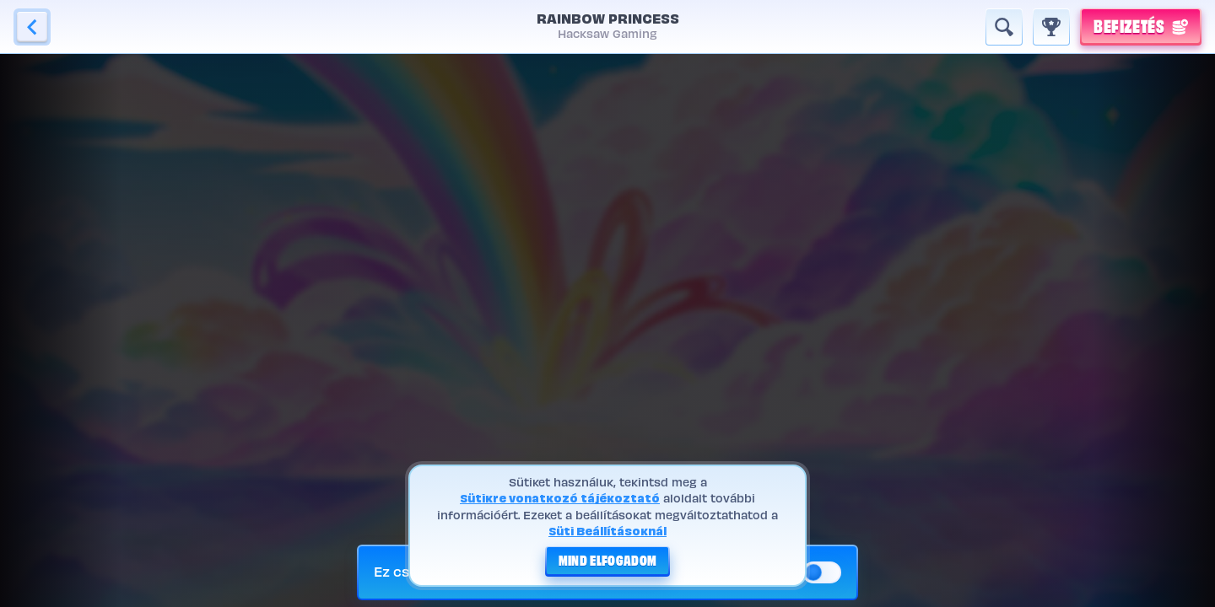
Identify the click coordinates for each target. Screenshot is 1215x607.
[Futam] (1051, 27)
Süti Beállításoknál (607, 531)
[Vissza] (32, 27)
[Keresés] (1004, 27)
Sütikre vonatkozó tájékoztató (560, 498)
